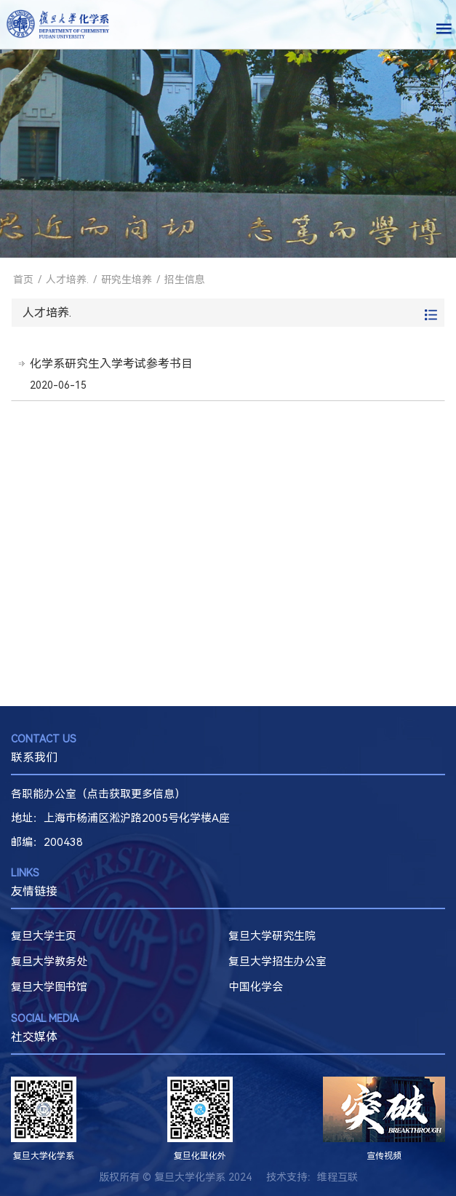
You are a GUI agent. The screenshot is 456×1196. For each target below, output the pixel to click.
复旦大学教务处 (49, 961)
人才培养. (67, 279)
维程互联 (337, 1177)
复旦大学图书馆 (49, 987)
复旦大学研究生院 (272, 936)
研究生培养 (126, 279)
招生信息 (184, 279)
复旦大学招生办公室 (277, 961)
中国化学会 (255, 987)
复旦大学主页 (43, 936)
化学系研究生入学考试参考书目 (111, 364)
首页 (23, 279)
